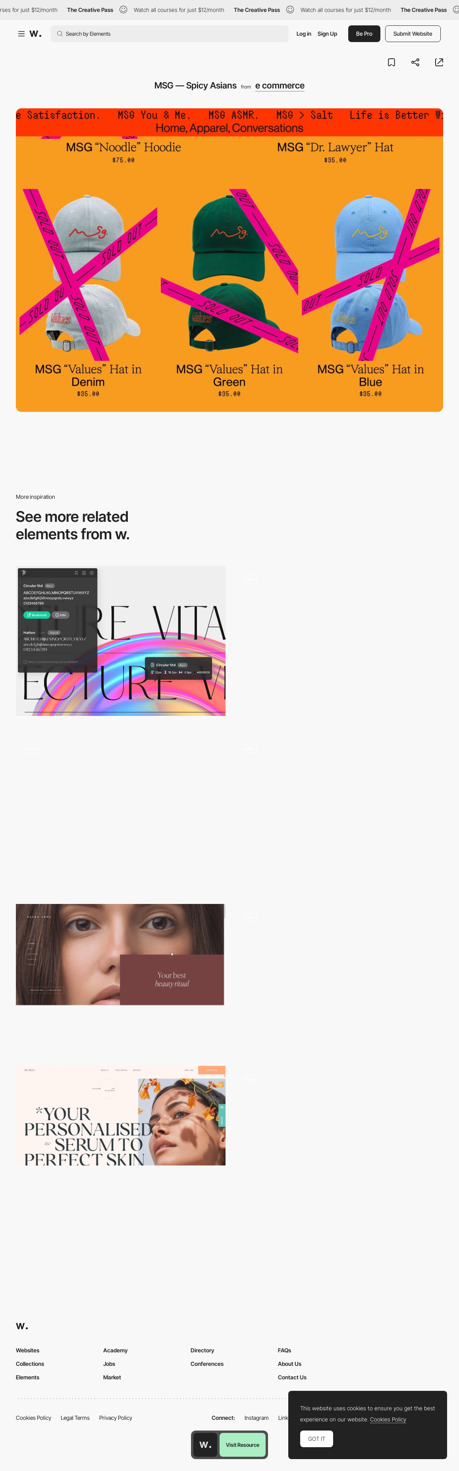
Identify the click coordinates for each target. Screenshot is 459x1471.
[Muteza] (121, 1116)
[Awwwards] (35, 34)
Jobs (109, 1363)
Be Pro (364, 33)
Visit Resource (242, 1445)
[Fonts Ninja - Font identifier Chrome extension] (121, 640)
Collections (30, 1363)
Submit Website (412, 33)
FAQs (284, 1350)
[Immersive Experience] (121, 813)
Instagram (257, 1417)
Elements (27, 1377)
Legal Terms (75, 1417)
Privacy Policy (115, 1417)
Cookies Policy (33, 1417)
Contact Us (292, 1377)
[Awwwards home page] (205, 1445)
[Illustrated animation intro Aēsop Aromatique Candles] (338, 979)
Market (112, 1377)
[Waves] (338, 644)
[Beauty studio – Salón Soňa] (121, 954)
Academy (115, 1350)
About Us (289, 1363)
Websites (27, 1350)
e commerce (280, 85)
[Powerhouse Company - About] (338, 805)
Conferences (207, 1363)
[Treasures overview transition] (338, 1144)
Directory (202, 1350)
